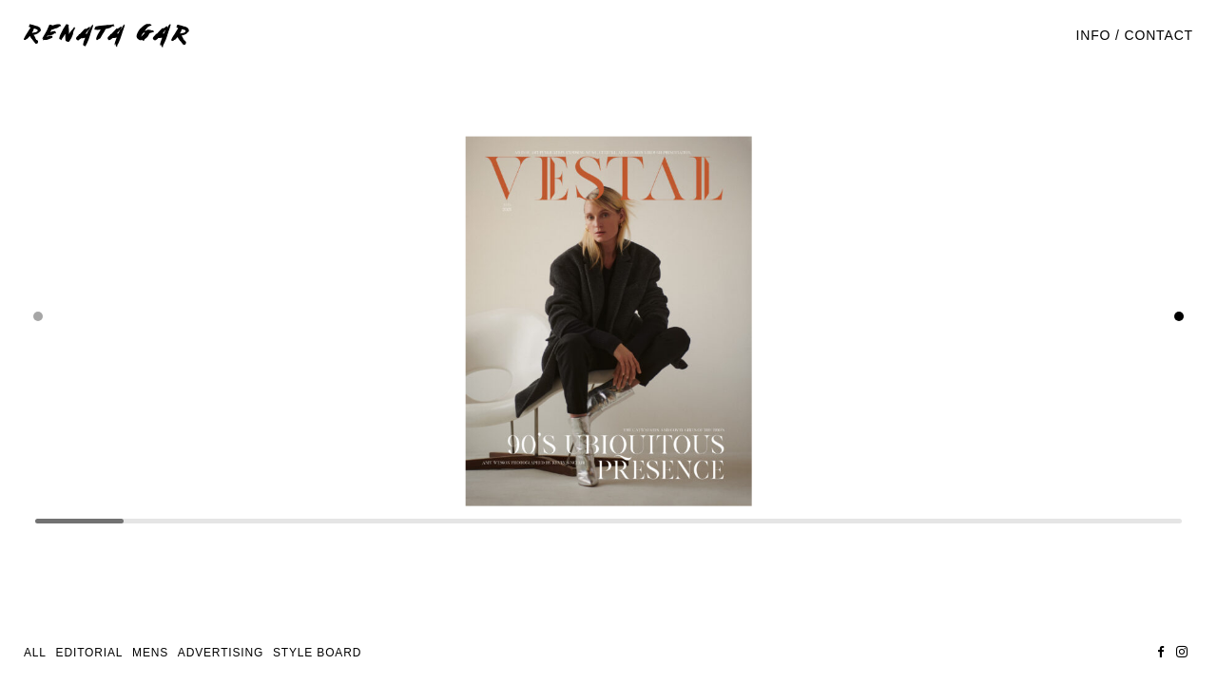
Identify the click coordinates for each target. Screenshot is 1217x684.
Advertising (220, 652)
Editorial (90, 652)
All (35, 652)
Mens (150, 652)
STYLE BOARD (317, 652)
